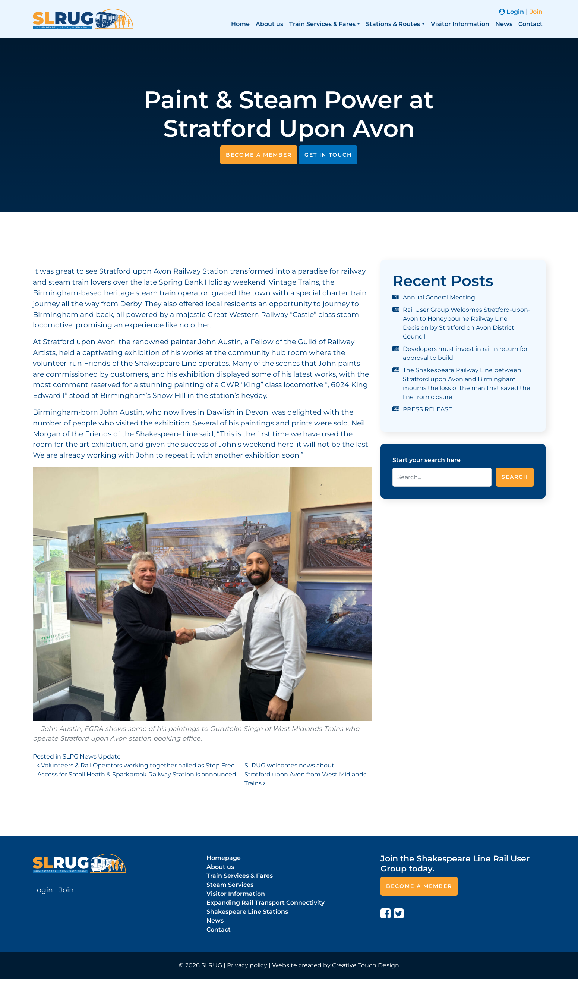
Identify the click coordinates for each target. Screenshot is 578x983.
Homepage (223, 857)
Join (536, 11)
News (503, 24)
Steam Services (229, 884)
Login (511, 11)
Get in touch (328, 154)
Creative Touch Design (365, 965)
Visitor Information (460, 24)
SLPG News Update (92, 756)
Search (515, 477)
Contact (530, 24)
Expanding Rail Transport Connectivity (265, 902)
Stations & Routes (393, 24)
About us (269, 24)
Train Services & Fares (322, 24)
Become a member (259, 154)
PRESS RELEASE (427, 409)
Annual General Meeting (439, 297)
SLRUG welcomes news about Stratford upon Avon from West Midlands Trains (305, 774)
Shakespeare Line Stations (247, 911)
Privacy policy (247, 965)
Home (240, 24)
